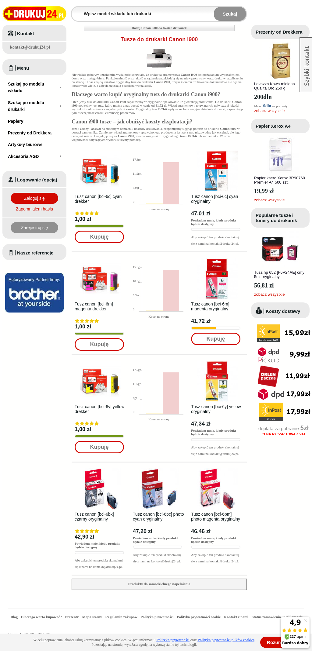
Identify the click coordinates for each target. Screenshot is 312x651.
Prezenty (72, 617)
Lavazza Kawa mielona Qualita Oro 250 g (274, 86)
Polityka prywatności (156, 617)
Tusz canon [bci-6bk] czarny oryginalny (94, 516)
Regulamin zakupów (121, 617)
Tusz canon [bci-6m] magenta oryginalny (210, 306)
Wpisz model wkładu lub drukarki (75, 10)
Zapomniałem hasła (34, 209)
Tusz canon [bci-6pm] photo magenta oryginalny (215, 516)
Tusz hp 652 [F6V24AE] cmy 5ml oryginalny (279, 274)
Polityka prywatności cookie (199, 617)
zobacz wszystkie (269, 110)
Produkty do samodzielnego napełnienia (159, 584)
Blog (14, 617)
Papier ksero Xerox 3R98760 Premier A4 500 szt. (279, 180)
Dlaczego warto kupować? (41, 617)
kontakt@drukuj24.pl (30, 47)
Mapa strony (92, 617)
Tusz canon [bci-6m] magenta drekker (94, 306)
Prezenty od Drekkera (279, 32)
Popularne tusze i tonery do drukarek (276, 218)
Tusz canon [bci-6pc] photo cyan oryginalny (158, 516)
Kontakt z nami (236, 617)
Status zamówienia (267, 617)
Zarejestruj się (34, 227)
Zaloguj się (34, 198)
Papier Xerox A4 (273, 126)
